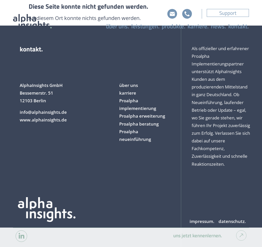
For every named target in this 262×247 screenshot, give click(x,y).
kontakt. (238, 26)
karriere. (198, 26)
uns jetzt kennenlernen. (197, 235)
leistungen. (145, 26)
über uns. (117, 26)
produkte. (173, 26)
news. (218, 26)
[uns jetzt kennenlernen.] (241, 235)
